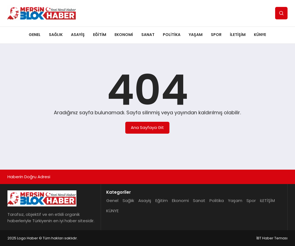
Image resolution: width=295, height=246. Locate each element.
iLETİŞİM (238, 34)
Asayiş (78, 34)
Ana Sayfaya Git (147, 127)
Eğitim (99, 34)
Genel (35, 34)
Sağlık (56, 34)
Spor (216, 34)
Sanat (148, 34)
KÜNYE (260, 34)
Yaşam (196, 34)
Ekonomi (124, 34)
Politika (171, 34)
